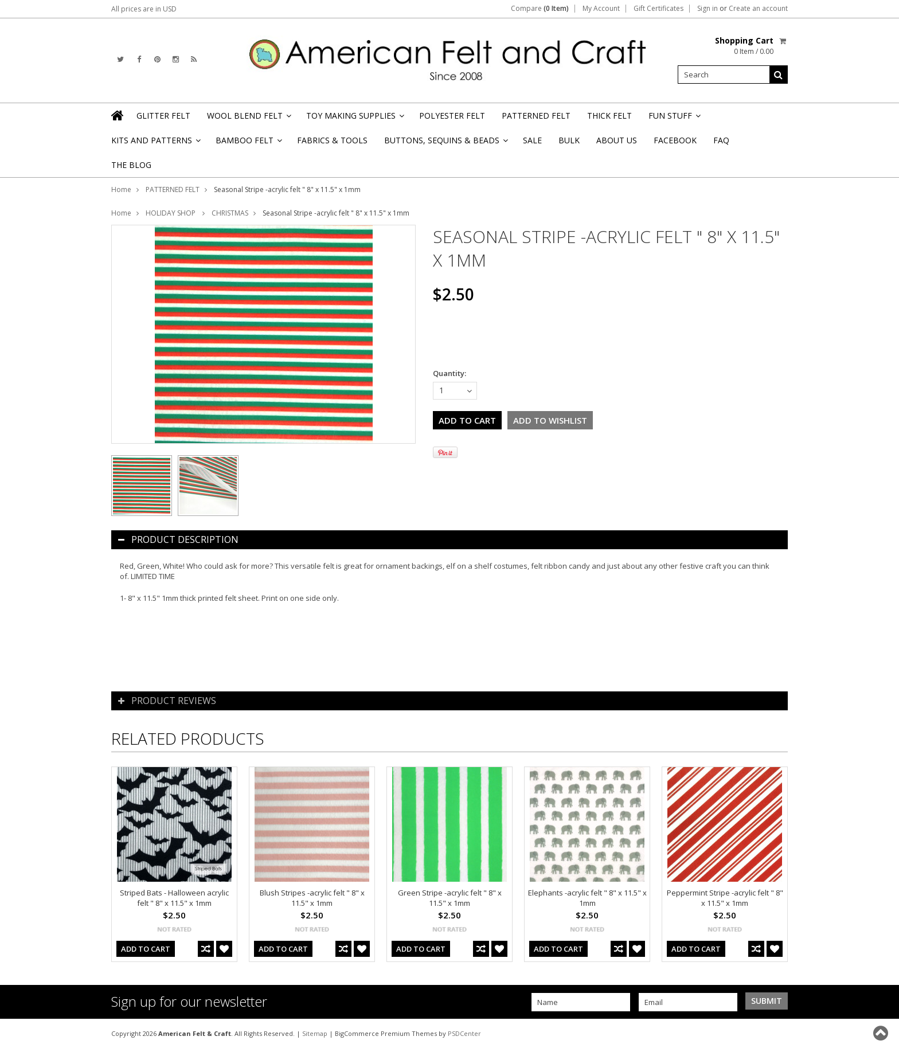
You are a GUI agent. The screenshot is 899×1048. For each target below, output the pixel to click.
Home (121, 189)
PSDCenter (464, 1033)
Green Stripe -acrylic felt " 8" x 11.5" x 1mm (450, 897)
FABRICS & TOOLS (332, 140)
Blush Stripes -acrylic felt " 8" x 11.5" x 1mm (312, 897)
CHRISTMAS (230, 213)
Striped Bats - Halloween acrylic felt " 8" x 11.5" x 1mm (174, 897)
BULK (569, 140)
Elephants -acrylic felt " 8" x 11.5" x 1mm (587, 897)
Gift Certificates (658, 9)
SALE (532, 140)
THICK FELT (609, 115)
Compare (540, 9)
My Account (601, 9)
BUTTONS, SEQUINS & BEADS (445, 143)
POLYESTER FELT (452, 115)
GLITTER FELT (163, 115)
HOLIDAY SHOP (171, 213)
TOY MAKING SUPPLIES (354, 119)
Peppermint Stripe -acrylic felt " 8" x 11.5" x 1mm (725, 897)
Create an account (758, 9)
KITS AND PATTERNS (155, 143)
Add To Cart (145, 949)
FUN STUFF (673, 119)
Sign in (707, 9)
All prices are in (144, 9)
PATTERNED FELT (536, 115)
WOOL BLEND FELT (248, 119)
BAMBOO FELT (248, 143)
